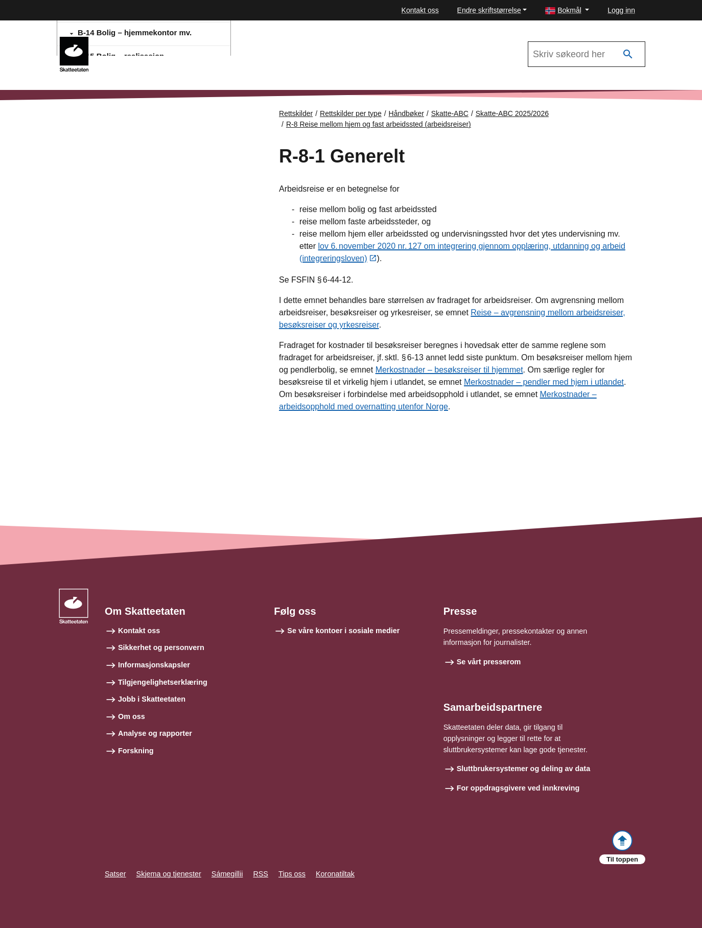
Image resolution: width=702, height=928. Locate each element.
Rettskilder (296, 113)
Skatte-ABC (127, 41)
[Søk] (628, 54)
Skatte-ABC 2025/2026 (512, 113)
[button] (567, 10)
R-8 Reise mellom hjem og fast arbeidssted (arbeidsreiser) (378, 124)
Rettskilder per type (351, 113)
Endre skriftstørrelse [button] (489, 10)
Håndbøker (406, 113)
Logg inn (621, 10)
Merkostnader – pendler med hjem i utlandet (544, 382)
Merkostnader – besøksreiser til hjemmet (449, 370)
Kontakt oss (420, 10)
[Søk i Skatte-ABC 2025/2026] (586, 54)
